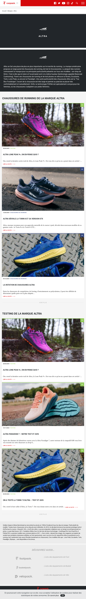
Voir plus (43, 302)
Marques (10, 11)
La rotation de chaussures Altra (19, 285)
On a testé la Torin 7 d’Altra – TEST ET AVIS (23, 500)
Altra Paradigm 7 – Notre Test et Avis (21, 434)
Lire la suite (9, 164)
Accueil (4, 11)
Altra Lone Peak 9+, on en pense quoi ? (21, 154)
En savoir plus (53, 595)
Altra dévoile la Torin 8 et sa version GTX (23, 219)
